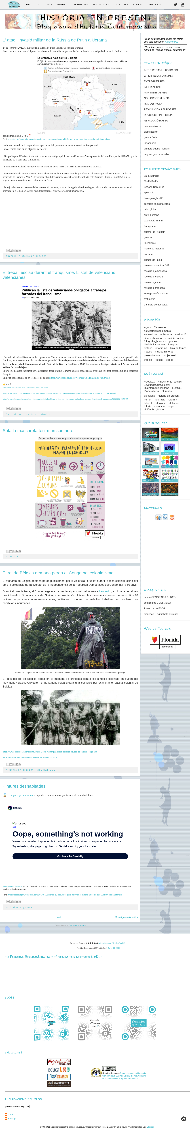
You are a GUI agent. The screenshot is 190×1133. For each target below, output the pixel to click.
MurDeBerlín (151, 181)
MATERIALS (121, 4)
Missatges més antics (126, 917)
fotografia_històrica (155, 341)
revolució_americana (155, 271)
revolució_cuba (152, 282)
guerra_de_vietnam (154, 232)
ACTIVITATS (100, 4)
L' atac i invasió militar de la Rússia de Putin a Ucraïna (55, 40)
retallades (173, 403)
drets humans (151, 215)
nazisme (148, 254)
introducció (150, 143)
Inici (59, 917)
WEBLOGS (154, 4)
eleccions (149, 395)
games (27, 907)
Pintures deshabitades (24, 786)
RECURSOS (80, 4)
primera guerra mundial (156, 148)
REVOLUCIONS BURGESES (160, 109)
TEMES (62, 4)
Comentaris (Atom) (77, 925)
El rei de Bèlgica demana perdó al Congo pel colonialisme (58, 573)
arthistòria (13, 907)
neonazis (160, 399)
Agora (147, 327)
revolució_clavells (153, 276)
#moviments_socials (170, 381)
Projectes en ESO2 (154, 608)
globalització (151, 131)
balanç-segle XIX (153, 198)
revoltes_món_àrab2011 (157, 265)
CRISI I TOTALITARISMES (158, 76)
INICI (29, 4)
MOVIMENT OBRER (155, 92)
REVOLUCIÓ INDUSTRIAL (159, 115)
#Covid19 (12, 556)
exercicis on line (174, 338)
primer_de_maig (153, 260)
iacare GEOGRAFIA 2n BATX (160, 597)
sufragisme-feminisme (156, 293)
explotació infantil (153, 220)
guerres (11, 255)
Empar (11, 1114)
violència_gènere (154, 409)
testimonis (149, 299)
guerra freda (150, 137)
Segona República (154, 187)
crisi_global (150, 209)
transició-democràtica (155, 304)
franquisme (14, 414)
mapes (148, 351)
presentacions (152, 355)
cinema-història (153, 338)
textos (159, 359)
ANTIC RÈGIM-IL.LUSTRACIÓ (161, 70)
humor (147, 399)
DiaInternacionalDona (156, 388)
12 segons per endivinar (20, 795)
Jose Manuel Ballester (12, 886)
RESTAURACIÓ (153, 104)
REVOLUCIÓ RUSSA (156, 120)
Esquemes (160, 327)
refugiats (160, 403)
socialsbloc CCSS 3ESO (157, 602)
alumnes (167, 391)
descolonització (152, 126)
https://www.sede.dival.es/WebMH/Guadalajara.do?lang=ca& (79, 377)
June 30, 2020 (114, 948)
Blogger (150, 1127)
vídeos (169, 359)
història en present (33, 255)
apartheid (149, 192)
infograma (161, 348)
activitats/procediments (157, 330)
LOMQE (177, 388)
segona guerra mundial (156, 154)
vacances (159, 406)
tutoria (147, 406)
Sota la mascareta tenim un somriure (38, 430)
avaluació (180, 334)
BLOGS (138, 4)
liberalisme (150, 243)
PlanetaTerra (151, 391)
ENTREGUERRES (154, 81)
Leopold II (105, 591)
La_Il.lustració (151, 176)
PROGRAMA (44, 4)
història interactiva (154, 344)
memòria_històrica (37, 414)
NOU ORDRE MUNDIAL (157, 98)
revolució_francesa (154, 288)
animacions (150, 334)
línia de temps (178, 348)
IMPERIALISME (46, 769)
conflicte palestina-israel (157, 204)
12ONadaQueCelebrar (157, 384)
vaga (171, 406)
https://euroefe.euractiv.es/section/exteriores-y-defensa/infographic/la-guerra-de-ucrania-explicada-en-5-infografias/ (59, 139)
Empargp (12, 1118)
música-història (164, 351)
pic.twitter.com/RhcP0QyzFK (112, 943)
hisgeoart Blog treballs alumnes (161, 614)
